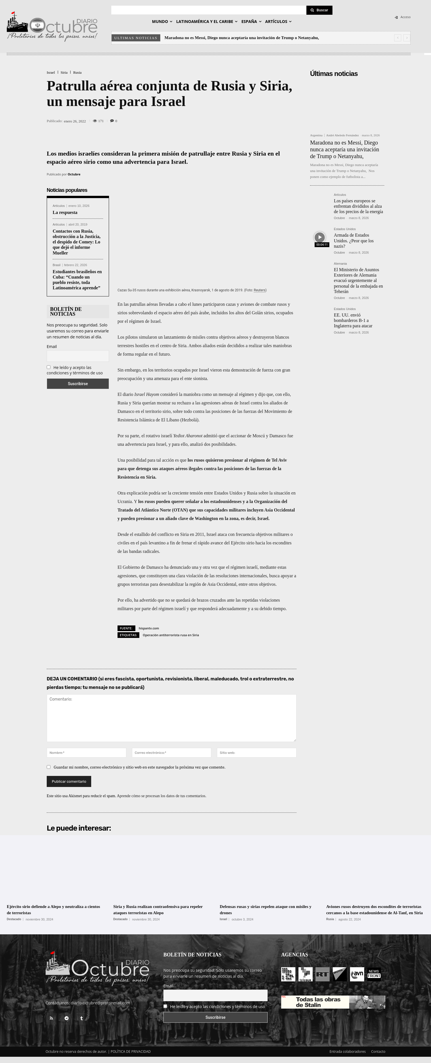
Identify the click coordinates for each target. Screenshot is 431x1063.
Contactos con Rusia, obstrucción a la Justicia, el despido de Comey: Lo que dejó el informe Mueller (77, 242)
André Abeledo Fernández (342, 135)
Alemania (340, 263)
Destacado (14, 919)
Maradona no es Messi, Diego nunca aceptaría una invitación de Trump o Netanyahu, (242, 37)
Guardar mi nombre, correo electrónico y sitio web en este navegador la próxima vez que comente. (140, 767)
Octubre (74, 174)
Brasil (57, 265)
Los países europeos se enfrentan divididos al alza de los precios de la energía (358, 206)
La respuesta (65, 212)
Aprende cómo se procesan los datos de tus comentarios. (161, 796)
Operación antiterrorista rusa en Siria (171, 635)
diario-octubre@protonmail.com (100, 1009)
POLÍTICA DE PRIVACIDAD (131, 1057)
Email (52, 346)
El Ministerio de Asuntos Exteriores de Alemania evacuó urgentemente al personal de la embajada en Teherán (358, 280)
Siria (64, 72)
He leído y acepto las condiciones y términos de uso (75, 370)
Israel (51, 72)
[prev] (397, 37)
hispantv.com (149, 628)
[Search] (319, 10)
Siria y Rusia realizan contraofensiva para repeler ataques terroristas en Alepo (159, 909)
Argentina (316, 135)
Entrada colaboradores (348, 1057)
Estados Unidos (345, 229)
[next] (406, 37)
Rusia (77, 72)
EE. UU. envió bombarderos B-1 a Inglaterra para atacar (353, 320)
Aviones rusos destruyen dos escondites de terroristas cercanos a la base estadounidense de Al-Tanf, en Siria (375, 912)
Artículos (59, 205)
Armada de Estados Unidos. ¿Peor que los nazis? (354, 240)
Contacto (378, 1057)
